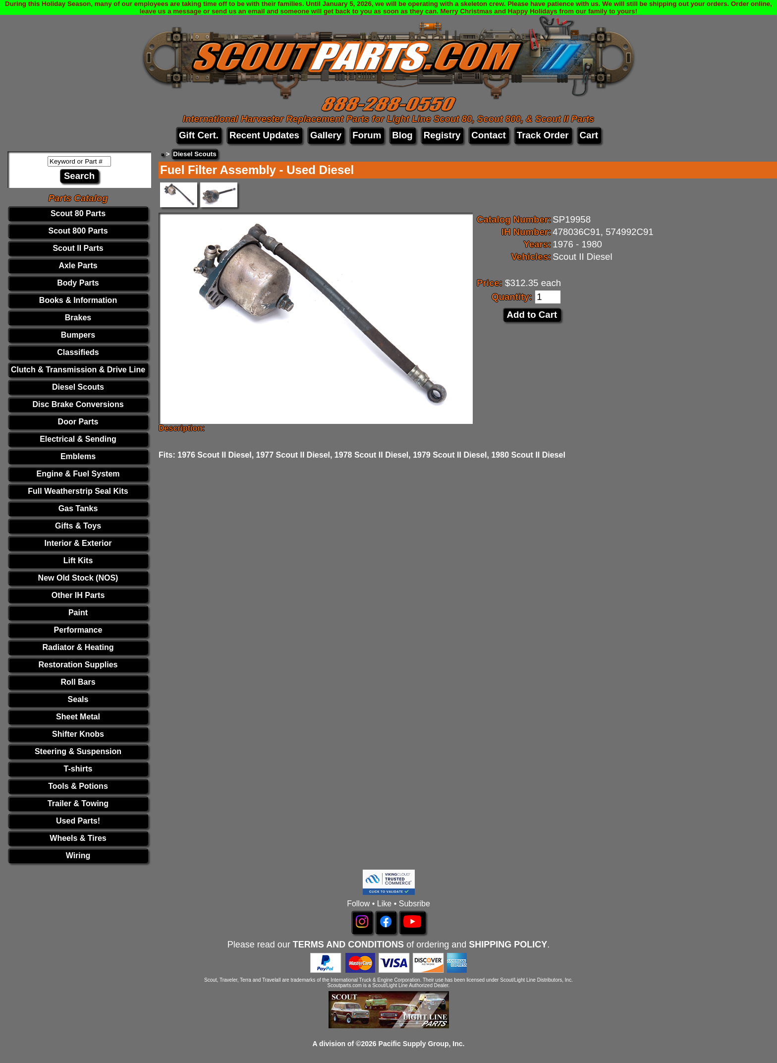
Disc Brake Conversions (77, 404)
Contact (488, 135)
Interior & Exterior (77, 543)
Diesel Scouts (78, 387)
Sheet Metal (78, 716)
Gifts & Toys (78, 526)
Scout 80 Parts (78, 213)
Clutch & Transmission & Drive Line (78, 369)
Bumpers (78, 335)
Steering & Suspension (78, 751)
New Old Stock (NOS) (78, 578)
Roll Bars (77, 682)
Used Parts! (78, 821)
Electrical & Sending (78, 439)
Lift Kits (78, 560)
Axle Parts (77, 265)
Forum (366, 135)
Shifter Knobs (78, 734)
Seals (78, 699)
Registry (442, 135)
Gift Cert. (199, 135)
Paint (78, 612)
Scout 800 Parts (78, 231)
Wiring (78, 855)
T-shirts (78, 769)
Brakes (78, 317)
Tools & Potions (78, 786)
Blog (402, 135)
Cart (589, 135)
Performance (78, 630)
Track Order (543, 135)
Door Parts (78, 421)
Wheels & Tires (78, 838)
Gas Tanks (78, 508)
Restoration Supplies (77, 664)
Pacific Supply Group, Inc (421, 1044)
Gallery (325, 135)
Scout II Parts (78, 248)
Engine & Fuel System (77, 474)
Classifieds (78, 352)
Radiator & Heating (78, 647)
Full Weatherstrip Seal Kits (78, 491)
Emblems (78, 456)
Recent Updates (264, 135)
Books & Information (78, 300)
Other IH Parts (78, 595)
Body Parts (78, 283)
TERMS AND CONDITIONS (348, 944)
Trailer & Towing (78, 803)
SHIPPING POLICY (508, 944)
